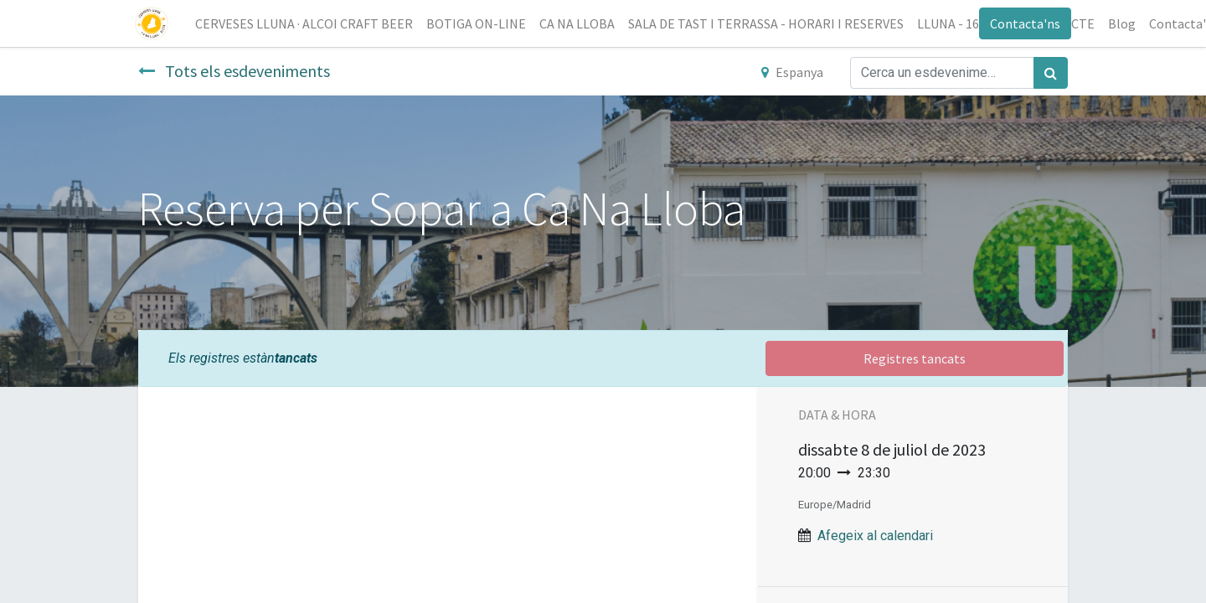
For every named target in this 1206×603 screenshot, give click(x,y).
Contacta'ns (1022, 23)
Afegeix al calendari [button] (875, 536)
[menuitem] (307, 23)
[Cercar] (1050, 73)
